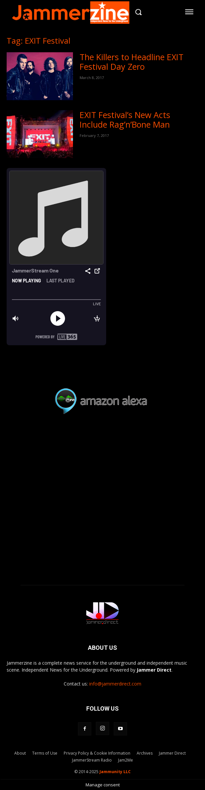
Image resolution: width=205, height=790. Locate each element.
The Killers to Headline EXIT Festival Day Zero (131, 61)
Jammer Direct (172, 753)
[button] (138, 12)
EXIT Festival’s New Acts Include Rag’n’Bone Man (125, 119)
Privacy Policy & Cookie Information (97, 753)
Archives (145, 753)
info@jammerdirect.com (115, 684)
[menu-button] (189, 12)
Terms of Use (44, 753)
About (20, 753)
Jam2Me (125, 760)
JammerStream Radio (92, 760)
